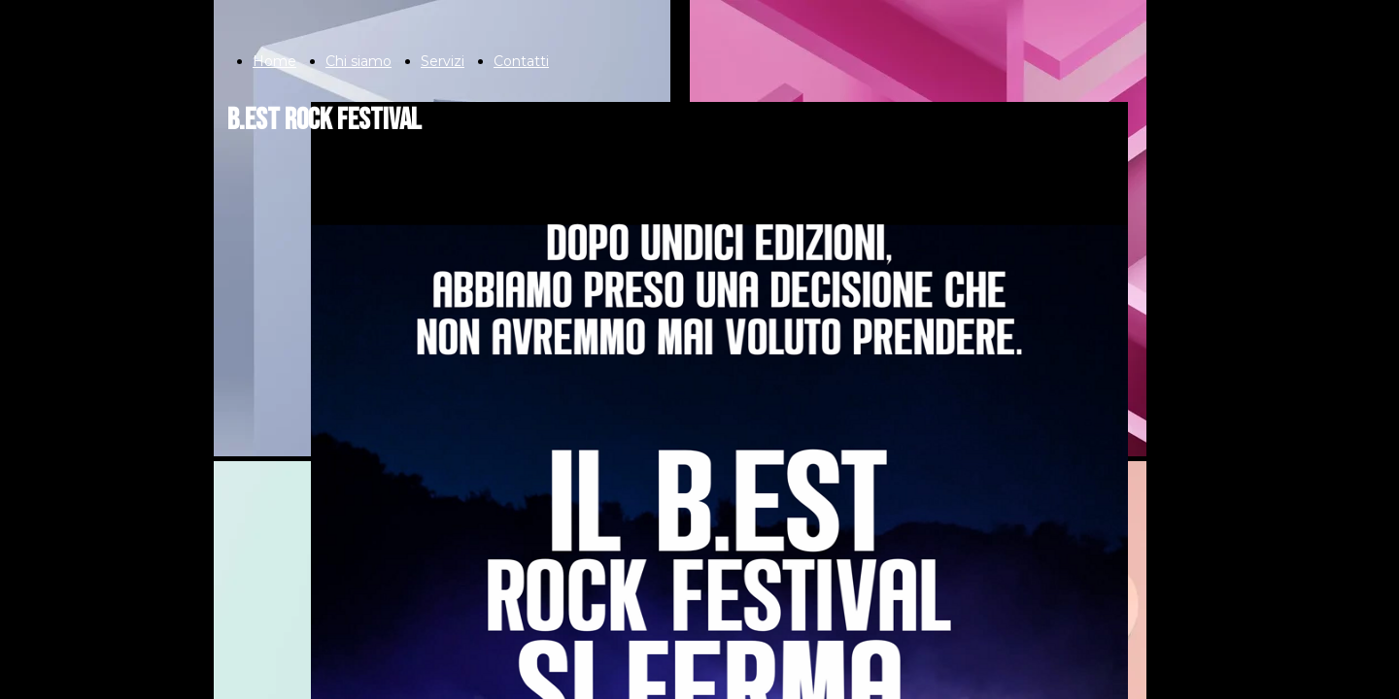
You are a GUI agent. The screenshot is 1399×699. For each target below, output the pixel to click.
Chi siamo (358, 61)
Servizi (442, 61)
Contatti (521, 61)
